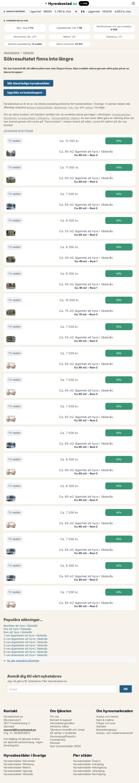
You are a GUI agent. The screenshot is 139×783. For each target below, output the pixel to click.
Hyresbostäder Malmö (17, 767)
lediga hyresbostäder (39, 107)
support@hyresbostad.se (20, 729)
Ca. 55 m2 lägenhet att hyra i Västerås (86, 231)
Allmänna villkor (59, 726)
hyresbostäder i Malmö (65, 118)
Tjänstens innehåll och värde (67, 729)
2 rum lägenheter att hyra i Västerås (25, 638)
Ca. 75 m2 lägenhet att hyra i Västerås (86, 310)
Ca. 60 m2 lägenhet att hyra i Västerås (86, 178)
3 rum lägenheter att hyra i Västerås (25, 642)
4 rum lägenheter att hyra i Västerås (25, 645)
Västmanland (11, 52)
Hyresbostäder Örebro (86, 760)
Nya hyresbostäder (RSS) (65, 746)
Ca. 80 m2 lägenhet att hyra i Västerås (86, 151)
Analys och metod (107, 716)
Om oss (54, 716)
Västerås (28, 52)
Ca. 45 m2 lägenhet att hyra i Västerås (86, 284)
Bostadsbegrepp (106, 729)
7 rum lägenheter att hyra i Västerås (25, 655)
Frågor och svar (105, 723)
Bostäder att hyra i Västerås (21, 625)
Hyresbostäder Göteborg (19, 764)
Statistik (101, 726)
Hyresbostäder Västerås (18, 774)
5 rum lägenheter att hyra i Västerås (25, 648)
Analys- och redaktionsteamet (114, 732)
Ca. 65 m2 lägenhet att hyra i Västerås (86, 204)
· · (49, 11)
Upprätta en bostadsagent (24, 92)
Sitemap (55, 742)
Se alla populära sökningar (23, 660)
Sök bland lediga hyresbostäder (28, 83)
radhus (89, 107)
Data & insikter (105, 719)
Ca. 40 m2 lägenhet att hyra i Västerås (86, 257)
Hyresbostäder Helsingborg (90, 767)
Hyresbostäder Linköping (88, 764)
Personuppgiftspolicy (63, 736)
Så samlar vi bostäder (63, 732)
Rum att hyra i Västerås (18, 632)
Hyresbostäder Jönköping (89, 770)
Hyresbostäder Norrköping (89, 774)
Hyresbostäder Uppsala (18, 770)
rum (76, 107)
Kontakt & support (61, 719)
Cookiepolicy (58, 739)
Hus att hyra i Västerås (17, 628)
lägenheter (60, 107)
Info (119, 140)
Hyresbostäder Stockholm (19, 760)
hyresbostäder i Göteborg (33, 118)
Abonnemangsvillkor (62, 723)
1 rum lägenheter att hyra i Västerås (25, 635)
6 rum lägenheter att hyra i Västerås (25, 651)
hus (70, 107)
